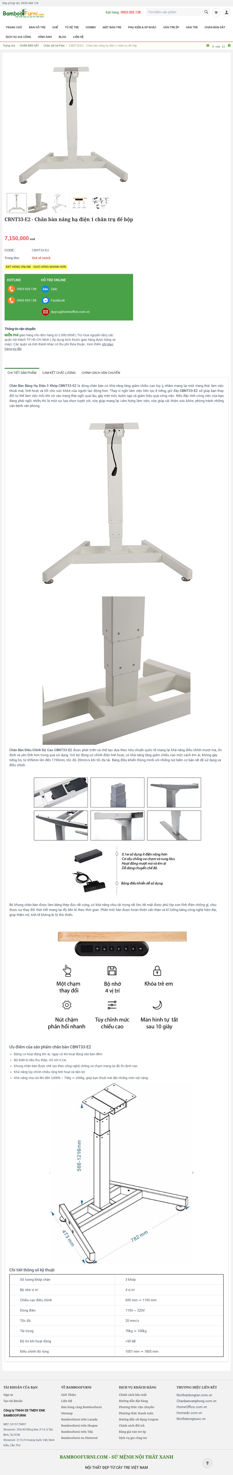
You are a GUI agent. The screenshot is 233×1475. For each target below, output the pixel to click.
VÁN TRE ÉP (171, 27)
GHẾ (55, 27)
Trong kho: (12, 258)
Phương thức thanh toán (136, 1413)
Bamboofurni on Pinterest (79, 1438)
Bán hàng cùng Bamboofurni (81, 1407)
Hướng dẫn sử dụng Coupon (139, 1419)
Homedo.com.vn (189, 1413)
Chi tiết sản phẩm (22, 373)
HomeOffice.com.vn (192, 1407)
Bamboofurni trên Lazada (79, 1419)
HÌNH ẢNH (45, 37)
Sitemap (67, 1413)
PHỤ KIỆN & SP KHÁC (142, 27)
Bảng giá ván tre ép (132, 1432)
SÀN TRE (192, 27)
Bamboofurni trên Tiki (77, 1432)
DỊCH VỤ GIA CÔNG (18, 37)
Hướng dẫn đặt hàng (133, 1401)
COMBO (91, 27)
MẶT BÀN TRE (112, 27)
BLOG (62, 37)
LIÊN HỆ (78, 37)
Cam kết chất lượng (59, 373)
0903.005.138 (131, 12)
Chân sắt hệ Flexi (54, 45)
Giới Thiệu (68, 1395)
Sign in (8, 1395)
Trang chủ (9, 45)
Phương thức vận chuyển (136, 1407)
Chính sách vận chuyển (101, 373)
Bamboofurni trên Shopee (79, 1425)
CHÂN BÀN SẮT (215, 27)
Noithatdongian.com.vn (194, 1395)
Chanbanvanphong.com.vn (196, 1401)
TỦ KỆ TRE (72, 27)
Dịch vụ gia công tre (133, 1438)
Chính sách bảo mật (133, 1395)
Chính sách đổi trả (131, 1425)
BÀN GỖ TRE (37, 27)
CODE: (10, 250)
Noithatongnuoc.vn (191, 1419)
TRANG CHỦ (14, 27)
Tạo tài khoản (13, 1401)
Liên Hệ (66, 1401)
